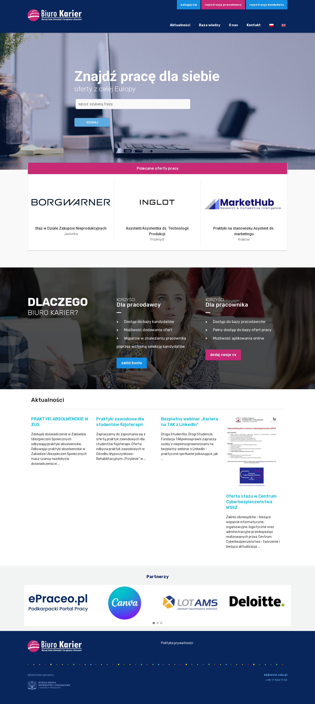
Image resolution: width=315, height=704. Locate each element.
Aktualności (180, 25)
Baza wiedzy (209, 25)
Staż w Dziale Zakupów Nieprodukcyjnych (70, 228)
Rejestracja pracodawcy (223, 4)
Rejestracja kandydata (266, 4)
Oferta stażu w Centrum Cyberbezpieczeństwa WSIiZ (251, 502)
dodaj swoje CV (223, 354)
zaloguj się (188, 4)
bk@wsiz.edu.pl (275, 674)
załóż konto (131, 363)
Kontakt (254, 25)
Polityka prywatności (177, 643)
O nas (233, 25)
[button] (154, 623)
